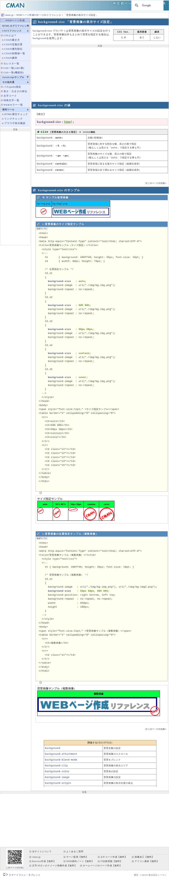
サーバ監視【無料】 (77, 857)
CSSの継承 (10, 57)
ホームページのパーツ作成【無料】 (102, 865)
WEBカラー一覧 (13, 104)
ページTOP (155, 183)
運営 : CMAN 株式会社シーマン (150, 875)
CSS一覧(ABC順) (14, 68)
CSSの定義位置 (13, 44)
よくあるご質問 (74, 851)
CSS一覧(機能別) (14, 72)
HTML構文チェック (16, 114)
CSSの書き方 (12, 39)
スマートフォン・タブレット (25, 875)
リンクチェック (13, 118)
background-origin (58, 783)
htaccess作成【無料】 (44, 861)
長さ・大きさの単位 (15, 91)
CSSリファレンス (12, 30)
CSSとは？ (10, 35)
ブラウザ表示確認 (14, 123)
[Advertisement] (15, 187)
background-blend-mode (61, 759)
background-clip (56, 765)
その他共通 (8, 82)
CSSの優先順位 (13, 48)
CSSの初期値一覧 (14, 53)
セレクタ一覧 (11, 63)
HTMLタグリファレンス (15, 26)
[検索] (147, 5)
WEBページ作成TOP (27, 15)
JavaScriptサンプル (13, 77)
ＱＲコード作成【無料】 (113, 857)
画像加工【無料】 (144, 857)
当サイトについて (42, 851)
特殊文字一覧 (11, 100)
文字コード (10, 95)
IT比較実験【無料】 (111, 861)
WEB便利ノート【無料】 (80, 861)
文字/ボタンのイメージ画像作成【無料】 (54, 865)
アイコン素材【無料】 (147, 861)
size (68, 121)
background (39, 38)
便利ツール (8, 109)
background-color (57, 771)
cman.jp (7, 15)
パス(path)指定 (12, 86)
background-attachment (61, 753)
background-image (57, 777)
